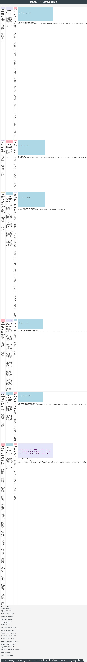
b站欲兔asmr (66, 660)
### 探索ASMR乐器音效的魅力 (15, 326)
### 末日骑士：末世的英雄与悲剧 (6, 608)
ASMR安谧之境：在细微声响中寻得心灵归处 (8, 613)
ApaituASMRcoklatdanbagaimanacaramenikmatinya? (31, 458)
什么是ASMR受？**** (4, 611)
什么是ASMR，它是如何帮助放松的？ (6, 610)
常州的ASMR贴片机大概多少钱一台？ (15, 149)
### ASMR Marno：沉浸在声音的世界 (9, 146)
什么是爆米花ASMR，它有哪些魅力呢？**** (28, 22)
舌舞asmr (70, 660)
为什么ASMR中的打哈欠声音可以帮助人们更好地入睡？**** (3, 401)
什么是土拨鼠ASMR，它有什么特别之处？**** (28, 403)
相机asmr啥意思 (40, 660)
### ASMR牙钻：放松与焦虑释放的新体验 (27, 208)
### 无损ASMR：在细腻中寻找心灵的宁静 (27, 330)
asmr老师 (51, 660)
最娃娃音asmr (30, 660)
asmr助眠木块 (25, 660)
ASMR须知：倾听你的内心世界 (15, 451)
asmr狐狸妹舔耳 (46, 660)
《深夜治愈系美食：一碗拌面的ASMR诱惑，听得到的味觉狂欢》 (11, 649)
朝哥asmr (35, 660)
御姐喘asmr (81, 660)
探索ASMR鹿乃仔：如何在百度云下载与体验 (8, 644)
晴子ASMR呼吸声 (4, 660)
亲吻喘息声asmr (75, 660)
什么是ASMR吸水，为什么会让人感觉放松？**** (3, 327)
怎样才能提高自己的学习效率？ (5, 632)
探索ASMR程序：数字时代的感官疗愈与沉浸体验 (8, 635)
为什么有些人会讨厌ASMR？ (24, 156)
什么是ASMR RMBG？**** (5, 647)
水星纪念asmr (56, 660)
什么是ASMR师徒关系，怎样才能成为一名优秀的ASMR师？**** (3, 201)
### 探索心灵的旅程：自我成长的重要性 (7, 616)
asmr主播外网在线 (10, 660)
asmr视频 (61, 660)
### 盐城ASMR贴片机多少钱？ (3, 146)
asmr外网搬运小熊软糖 (18, 660)
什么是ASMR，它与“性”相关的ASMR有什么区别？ (9, 399)
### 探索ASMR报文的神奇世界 (5, 624)
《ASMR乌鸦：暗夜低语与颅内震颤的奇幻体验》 (8, 627)
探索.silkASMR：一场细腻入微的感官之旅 (7, 655)
